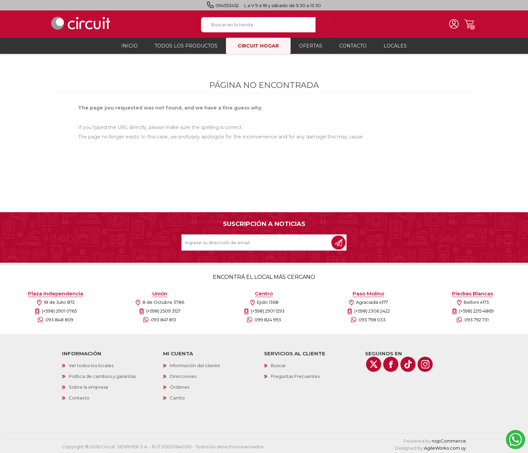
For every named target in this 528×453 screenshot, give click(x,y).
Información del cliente (195, 364)
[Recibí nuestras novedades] (257, 241)
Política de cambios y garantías (102, 375)
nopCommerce (449, 440)
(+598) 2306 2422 (372, 310)
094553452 (227, 5)
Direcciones (183, 375)
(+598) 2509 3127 (163, 310)
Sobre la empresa (88, 386)
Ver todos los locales (91, 364)
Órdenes (179, 386)
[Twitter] (373, 363)
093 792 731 (476, 318)
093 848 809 (59, 318)
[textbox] (258, 24)
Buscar (278, 364)
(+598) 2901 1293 (268, 310)
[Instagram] (425, 363)
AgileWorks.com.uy (445, 447)
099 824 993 (268, 318)
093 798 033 (372, 318)
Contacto (79, 396)
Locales (395, 45)
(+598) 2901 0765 (59, 310)
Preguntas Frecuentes (295, 375)
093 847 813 (163, 318)
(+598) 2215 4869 (476, 310)
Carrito (467, 23)
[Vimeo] (408, 363)
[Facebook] (390, 363)
